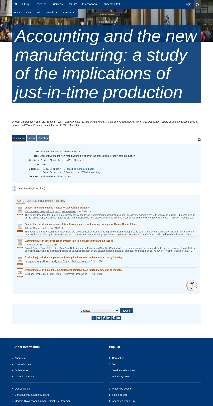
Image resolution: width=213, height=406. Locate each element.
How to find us (23, 364)
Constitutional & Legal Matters (32, 394)
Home (17, 12)
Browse (69, 12)
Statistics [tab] (43, 138)
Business (57, 4)
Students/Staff (111, 4)
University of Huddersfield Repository (46, 201)
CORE (20, 201)
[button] (197, 4)
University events (121, 388)
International (90, 4)
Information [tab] (19, 138)
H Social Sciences (49, 169)
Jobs (114, 364)
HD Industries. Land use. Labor (78, 169)
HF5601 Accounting (90, 172)
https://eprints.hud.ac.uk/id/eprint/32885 (60, 151)
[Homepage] (16, 4)
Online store (21, 370)
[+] (199, 139)
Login (188, 4)
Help (38, 12)
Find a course (119, 394)
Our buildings (22, 388)
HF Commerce (69, 172)
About (28, 12)
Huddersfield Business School (55, 176)
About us (20, 358)
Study (25, 4)
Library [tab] (31, 138)
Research (40, 4)
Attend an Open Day (123, 401)
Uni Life (72, 4)
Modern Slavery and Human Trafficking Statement (43, 401)
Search (51, 12)
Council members (25, 376)
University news (121, 376)
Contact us (118, 358)
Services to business (123, 370)
